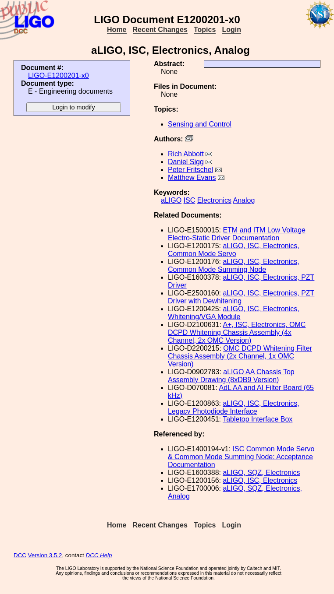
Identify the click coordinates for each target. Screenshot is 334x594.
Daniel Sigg (186, 161)
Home (116, 29)
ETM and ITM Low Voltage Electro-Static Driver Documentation (237, 234)
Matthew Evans (192, 177)
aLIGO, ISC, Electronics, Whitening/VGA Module (233, 312)
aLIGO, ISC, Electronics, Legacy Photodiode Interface (233, 407)
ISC (189, 200)
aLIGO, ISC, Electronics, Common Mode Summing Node (233, 265)
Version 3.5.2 (45, 555)
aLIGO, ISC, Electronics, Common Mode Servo (233, 249)
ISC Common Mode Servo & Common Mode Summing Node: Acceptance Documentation (241, 456)
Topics (205, 29)
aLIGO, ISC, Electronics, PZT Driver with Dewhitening (241, 297)
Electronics (214, 200)
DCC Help (99, 555)
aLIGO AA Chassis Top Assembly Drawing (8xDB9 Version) (231, 375)
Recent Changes (160, 29)
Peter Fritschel (190, 169)
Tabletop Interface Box (257, 419)
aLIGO (171, 200)
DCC (20, 555)
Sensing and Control (199, 124)
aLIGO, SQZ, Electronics (261, 472)
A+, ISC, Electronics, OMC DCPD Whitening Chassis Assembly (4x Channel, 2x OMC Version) (237, 332)
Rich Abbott (186, 154)
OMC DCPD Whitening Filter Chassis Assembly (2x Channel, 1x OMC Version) (240, 356)
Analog (244, 200)
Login (231, 29)
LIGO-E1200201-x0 (58, 75)
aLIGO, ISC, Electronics (260, 480)
